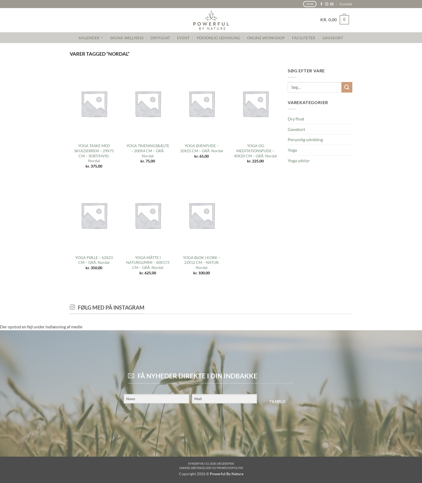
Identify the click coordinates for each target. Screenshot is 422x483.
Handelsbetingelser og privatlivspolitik (211, 468)
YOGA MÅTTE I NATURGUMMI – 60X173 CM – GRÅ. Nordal (147, 262)
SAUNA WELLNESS (126, 37)
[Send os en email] (331, 4)
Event (183, 37)
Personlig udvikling (305, 139)
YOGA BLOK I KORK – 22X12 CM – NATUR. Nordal (201, 262)
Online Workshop (266, 37)
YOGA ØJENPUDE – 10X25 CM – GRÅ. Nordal (201, 148)
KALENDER (91, 37)
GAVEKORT (332, 37)
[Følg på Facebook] (321, 4)
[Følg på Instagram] (326, 4)
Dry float (296, 118)
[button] (334, 20)
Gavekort (296, 129)
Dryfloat (160, 37)
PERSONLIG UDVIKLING (218, 37)
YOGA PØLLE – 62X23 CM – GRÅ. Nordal (94, 260)
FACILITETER (303, 37)
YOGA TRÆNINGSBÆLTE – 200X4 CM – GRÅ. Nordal (147, 150)
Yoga (292, 149)
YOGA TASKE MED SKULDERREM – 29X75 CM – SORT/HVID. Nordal (94, 153)
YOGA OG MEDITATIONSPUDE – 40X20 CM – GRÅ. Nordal (255, 150)
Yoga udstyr (299, 160)
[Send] (347, 87)
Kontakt (346, 4)
